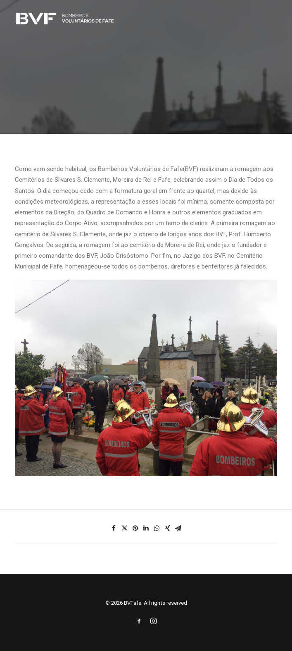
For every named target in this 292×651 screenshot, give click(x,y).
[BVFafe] (65, 18)
